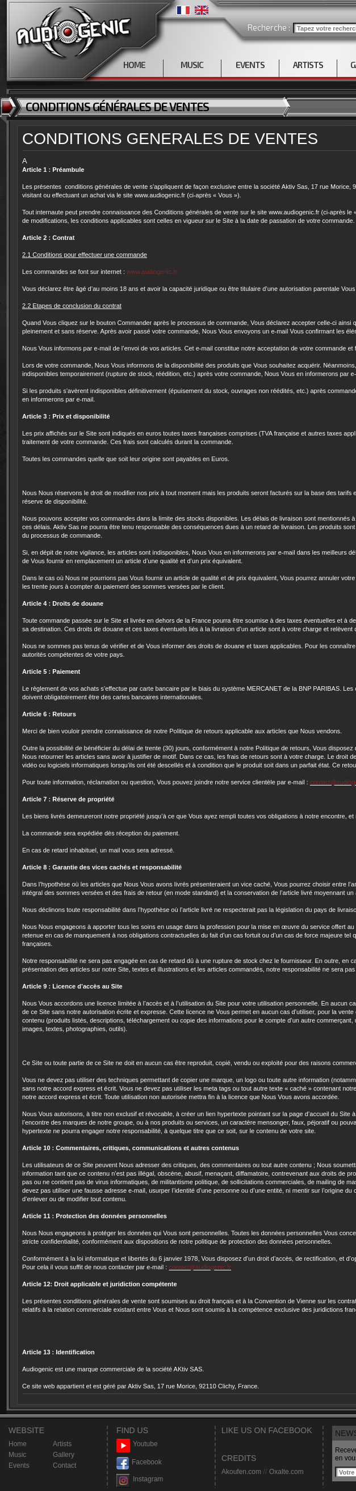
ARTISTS (308, 65)
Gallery (63, 1455)
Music (17, 1455)
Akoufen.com (241, 1472)
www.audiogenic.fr (152, 271)
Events (19, 1465)
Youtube (137, 1444)
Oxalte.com (286, 1472)
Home (18, 1444)
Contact (64, 1465)
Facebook (139, 1462)
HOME (134, 65)
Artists (62, 1444)
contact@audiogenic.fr (200, 1267)
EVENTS (250, 65)
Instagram (139, 1479)
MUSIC (192, 65)
